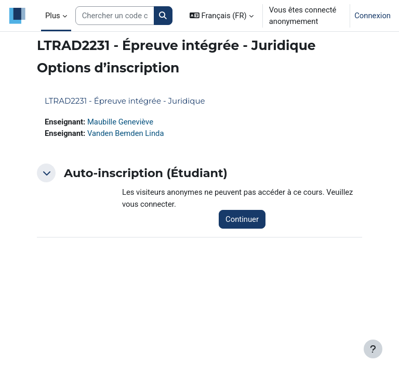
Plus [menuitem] (52, 15)
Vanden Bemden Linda (125, 133)
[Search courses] (114, 15)
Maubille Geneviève (120, 122)
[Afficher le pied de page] (373, 349)
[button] (221, 15)
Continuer (242, 219)
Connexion (372, 15)
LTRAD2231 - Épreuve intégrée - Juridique (125, 101)
